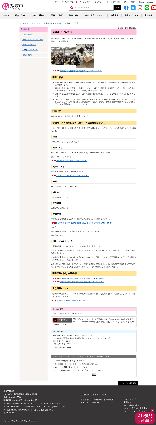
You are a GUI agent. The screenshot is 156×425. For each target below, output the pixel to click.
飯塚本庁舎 (85, 400)
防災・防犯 (20, 15)
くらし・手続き (38, 15)
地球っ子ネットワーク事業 (32, 40)
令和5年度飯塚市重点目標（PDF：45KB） (72, 301)
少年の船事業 (27, 35)
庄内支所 (96, 402)
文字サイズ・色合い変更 (64, 2)
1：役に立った (60, 364)
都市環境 (114, 15)
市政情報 (148, 15)
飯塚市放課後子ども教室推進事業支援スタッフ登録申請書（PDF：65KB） (84, 223)
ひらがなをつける (101, 2)
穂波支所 (84, 402)
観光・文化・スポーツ (94, 15)
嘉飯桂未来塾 (27, 55)
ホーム (6, 15)
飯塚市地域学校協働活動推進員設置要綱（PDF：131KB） (82, 282)
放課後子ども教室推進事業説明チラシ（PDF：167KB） (81, 71)
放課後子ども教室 (29, 45)
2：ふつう (74, 364)
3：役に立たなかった (90, 364)
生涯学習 (49, 23)
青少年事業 (58, 23)
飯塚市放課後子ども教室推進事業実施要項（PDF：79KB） (82, 278)
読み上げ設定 (129, 2)
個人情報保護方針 (132, 405)
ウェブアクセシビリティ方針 (136, 411)
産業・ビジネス (131, 15)
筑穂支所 (98, 400)
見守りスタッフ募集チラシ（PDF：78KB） (72, 176)
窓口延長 (10, 412)
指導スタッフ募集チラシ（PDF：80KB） (71, 161)
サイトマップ (130, 399)
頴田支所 (110, 400)
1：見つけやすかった (63, 370)
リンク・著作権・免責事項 (135, 408)
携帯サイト (129, 402)
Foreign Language (146, 2)
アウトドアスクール (30, 50)
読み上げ (116, 2)
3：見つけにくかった (95, 370)
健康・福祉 (74, 15)
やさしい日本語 (84, 2)
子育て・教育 (57, 15)
